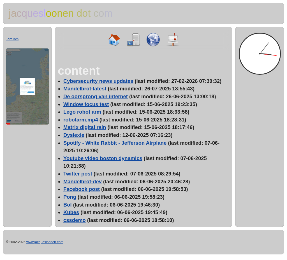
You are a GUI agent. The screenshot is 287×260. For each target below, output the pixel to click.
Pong (69, 197)
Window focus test (86, 104)
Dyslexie (73, 135)
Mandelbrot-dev (82, 181)
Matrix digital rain (84, 127)
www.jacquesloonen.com (44, 242)
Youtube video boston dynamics (102, 158)
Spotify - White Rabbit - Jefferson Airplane (114, 143)
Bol (67, 205)
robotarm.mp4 (80, 120)
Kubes (71, 212)
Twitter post (77, 174)
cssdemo (74, 220)
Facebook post (81, 189)
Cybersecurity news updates (98, 81)
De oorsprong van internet (95, 96)
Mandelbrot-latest (84, 89)
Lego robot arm (82, 112)
